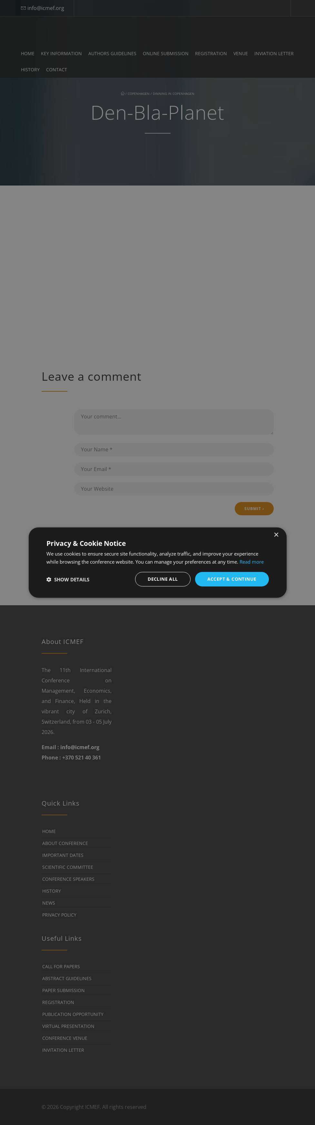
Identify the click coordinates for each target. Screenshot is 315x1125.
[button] (67, 579)
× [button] (276, 534)
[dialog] (158, 562)
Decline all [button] (163, 579)
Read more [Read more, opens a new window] (252, 561)
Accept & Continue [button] (232, 579)
